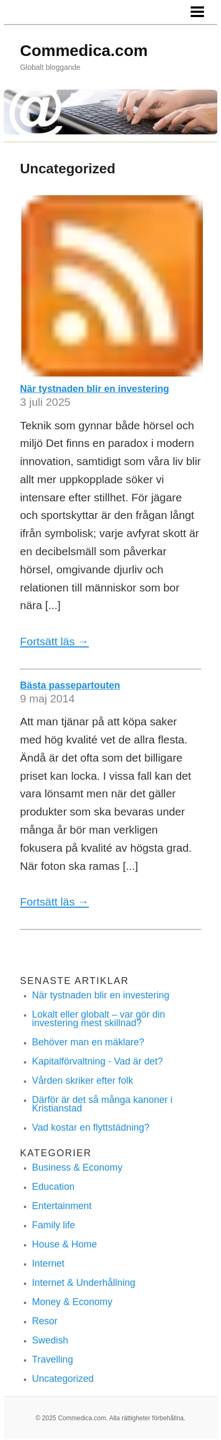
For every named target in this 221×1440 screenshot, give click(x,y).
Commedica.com (84, 50)
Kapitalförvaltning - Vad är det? (97, 1061)
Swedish (50, 1340)
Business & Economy (77, 1167)
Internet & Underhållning (83, 1282)
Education (53, 1186)
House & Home (64, 1244)
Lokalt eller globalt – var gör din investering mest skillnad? (98, 1018)
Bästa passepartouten (70, 685)
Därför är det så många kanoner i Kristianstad (102, 1104)
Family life (53, 1225)
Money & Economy (72, 1302)
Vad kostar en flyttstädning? (91, 1127)
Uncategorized (63, 1378)
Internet (48, 1263)
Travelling (52, 1359)
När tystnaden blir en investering (94, 388)
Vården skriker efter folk (82, 1080)
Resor (45, 1321)
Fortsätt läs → (54, 641)
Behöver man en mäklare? (88, 1042)
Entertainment (62, 1206)
